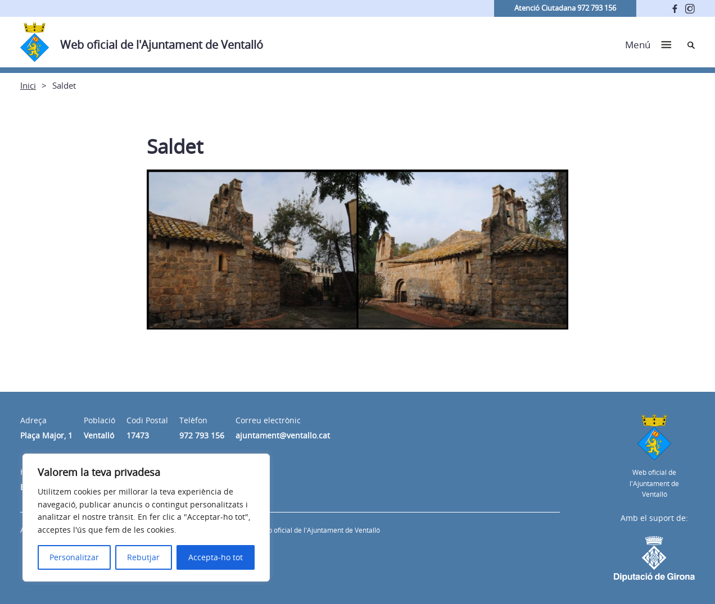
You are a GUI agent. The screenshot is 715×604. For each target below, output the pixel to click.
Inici (28, 85)
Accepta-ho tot (215, 557)
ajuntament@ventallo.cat (283, 435)
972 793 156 (201, 435)
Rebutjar (143, 557)
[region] (146, 518)
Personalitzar (74, 557)
